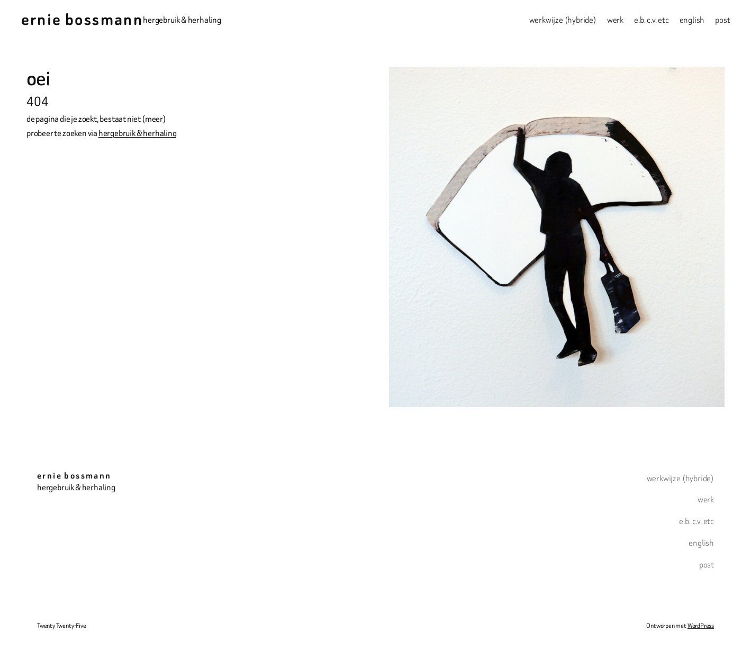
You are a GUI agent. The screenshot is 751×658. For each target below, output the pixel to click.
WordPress (700, 625)
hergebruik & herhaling (137, 133)
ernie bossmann (82, 19)
